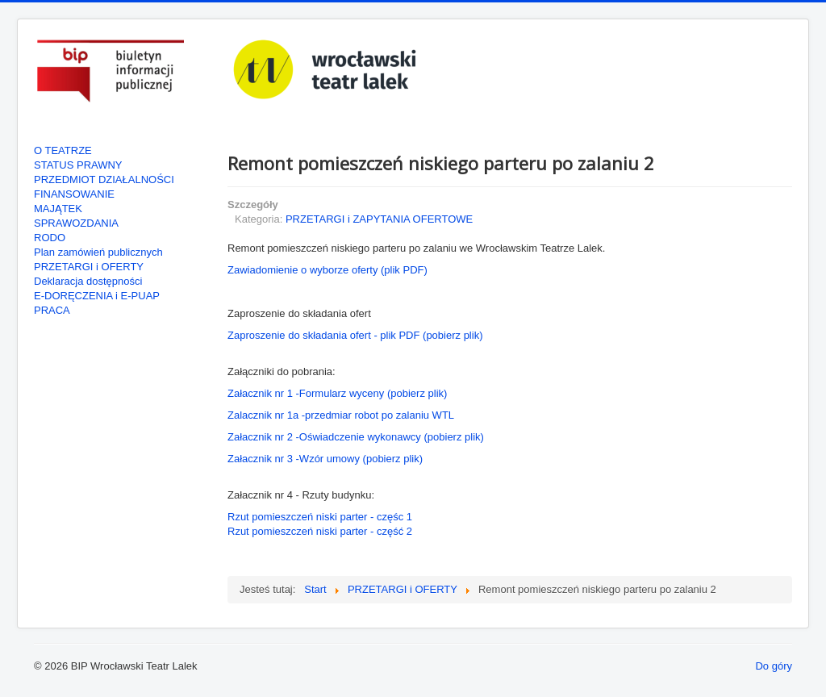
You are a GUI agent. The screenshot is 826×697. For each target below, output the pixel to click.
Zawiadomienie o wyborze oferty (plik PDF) (327, 270)
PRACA (52, 310)
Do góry (773, 666)
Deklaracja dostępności (88, 281)
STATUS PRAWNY (78, 165)
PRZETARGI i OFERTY (89, 267)
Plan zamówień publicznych (98, 252)
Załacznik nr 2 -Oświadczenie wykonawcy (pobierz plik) (355, 437)
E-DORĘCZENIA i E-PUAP (97, 296)
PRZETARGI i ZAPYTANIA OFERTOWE (379, 219)
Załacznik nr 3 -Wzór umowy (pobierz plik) (325, 459)
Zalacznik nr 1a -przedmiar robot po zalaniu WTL (340, 415)
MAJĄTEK (58, 208)
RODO (49, 238)
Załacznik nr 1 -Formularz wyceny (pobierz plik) (337, 393)
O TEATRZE (63, 150)
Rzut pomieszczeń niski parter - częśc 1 (319, 517)
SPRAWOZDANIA (76, 223)
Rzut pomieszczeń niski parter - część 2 (319, 531)
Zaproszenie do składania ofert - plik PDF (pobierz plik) (354, 335)
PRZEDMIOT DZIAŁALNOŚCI (104, 179)
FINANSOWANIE (74, 194)
